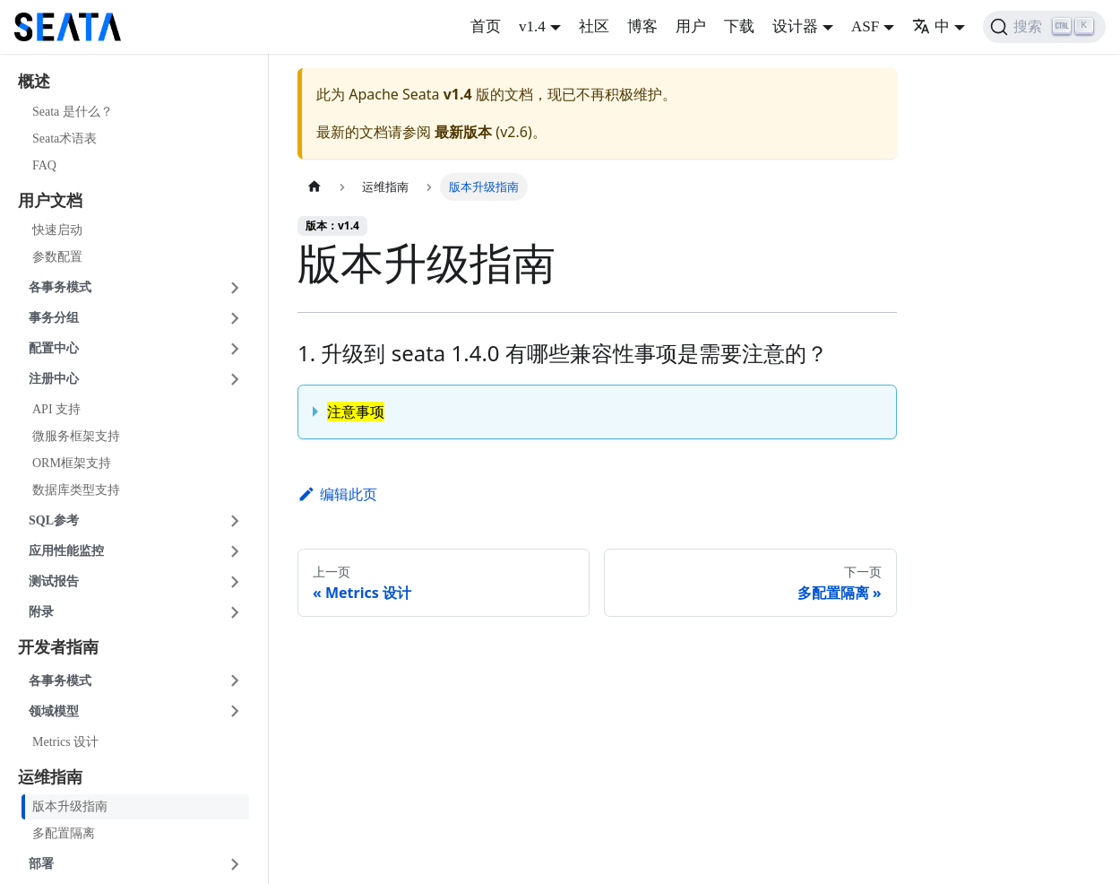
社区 (594, 26)
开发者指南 (58, 647)
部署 (41, 864)
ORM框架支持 (71, 463)
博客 (642, 26)
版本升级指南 (70, 806)
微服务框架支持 (76, 436)
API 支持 (56, 409)
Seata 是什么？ (72, 111)
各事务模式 (60, 287)
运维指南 (50, 777)
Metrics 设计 (65, 742)
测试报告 (54, 581)
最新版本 (463, 132)
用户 (691, 26)
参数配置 (57, 257)
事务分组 (54, 318)
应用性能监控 (66, 551)
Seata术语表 (64, 138)
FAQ (44, 165)
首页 (485, 26)
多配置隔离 (63, 833)
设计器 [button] (795, 26)
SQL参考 (54, 520)
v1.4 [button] (532, 26)
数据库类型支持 (76, 490)
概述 (34, 82)
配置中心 (54, 348)
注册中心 (54, 379)
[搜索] (1044, 27)
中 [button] (931, 26)
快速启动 (57, 230)
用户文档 (50, 201)
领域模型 (54, 711)
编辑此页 (337, 494)
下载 (739, 26)
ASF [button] (865, 26)
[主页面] (314, 187)
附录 (41, 612)
